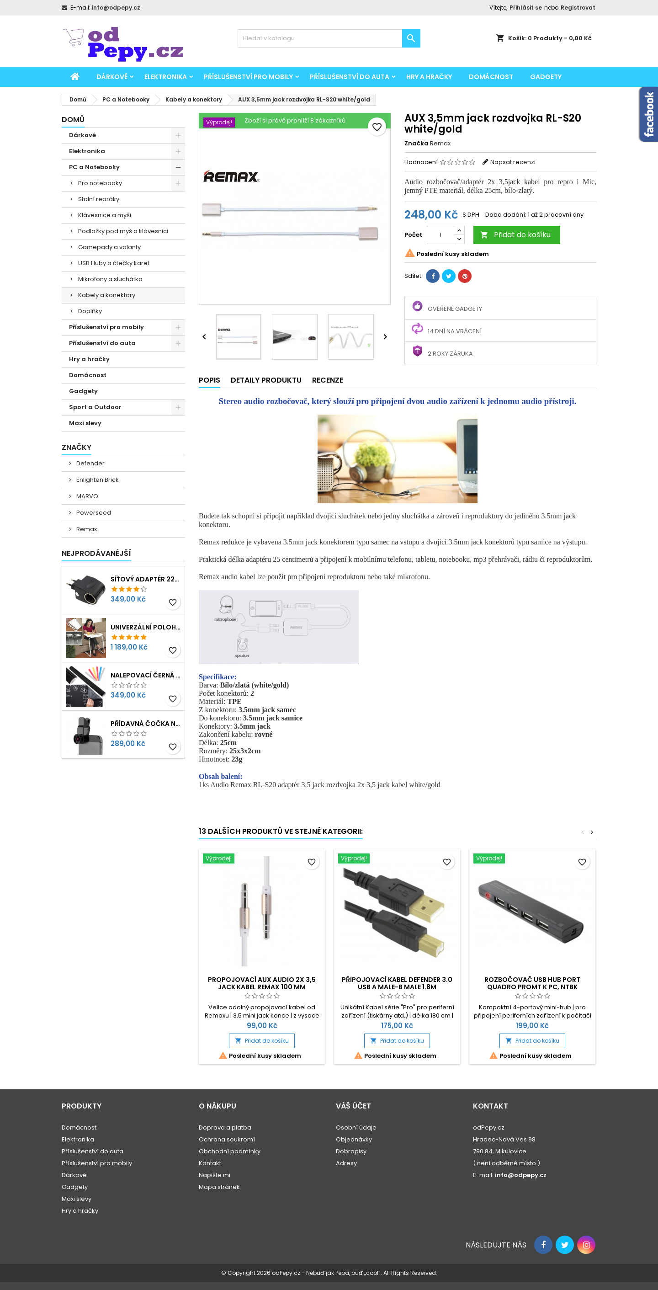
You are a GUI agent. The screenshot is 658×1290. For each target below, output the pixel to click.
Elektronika (165, 76)
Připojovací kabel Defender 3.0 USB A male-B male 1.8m (397, 983)
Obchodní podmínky (229, 1151)
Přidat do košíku (515, 234)
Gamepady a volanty (109, 247)
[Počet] (440, 235)
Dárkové (111, 76)
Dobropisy (351, 1151)
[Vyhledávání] (329, 38)
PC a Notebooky (94, 167)
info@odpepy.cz (116, 7)
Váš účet (353, 1106)
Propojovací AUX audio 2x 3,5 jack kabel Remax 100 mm (262, 983)
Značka (416, 143)
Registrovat (578, 7)
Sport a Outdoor (95, 407)
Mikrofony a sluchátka (110, 279)
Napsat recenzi (513, 162)
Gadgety (546, 76)
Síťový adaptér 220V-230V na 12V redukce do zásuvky (146, 579)
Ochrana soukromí (227, 1139)
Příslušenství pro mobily (248, 76)
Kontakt (210, 1163)
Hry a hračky (429, 76)
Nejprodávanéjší (96, 553)
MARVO (86, 496)
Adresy (346, 1163)
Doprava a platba (225, 1127)
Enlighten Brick (97, 479)
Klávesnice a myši (104, 215)
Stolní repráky (98, 199)
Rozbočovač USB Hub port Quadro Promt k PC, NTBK (532, 983)
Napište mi (214, 1175)
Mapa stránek (219, 1187)
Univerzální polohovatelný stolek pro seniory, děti (146, 627)
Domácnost (491, 76)
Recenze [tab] (327, 380)
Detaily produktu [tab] (266, 380)
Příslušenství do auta (349, 76)
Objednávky (354, 1139)
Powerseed (93, 512)
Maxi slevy (85, 423)
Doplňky (90, 311)
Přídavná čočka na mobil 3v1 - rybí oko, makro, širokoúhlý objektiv (146, 723)
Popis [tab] (209, 380)
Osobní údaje (356, 1127)
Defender (90, 463)
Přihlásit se (525, 7)
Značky (76, 447)
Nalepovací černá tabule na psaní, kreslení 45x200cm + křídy (146, 675)
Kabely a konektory (106, 295)
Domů (73, 119)
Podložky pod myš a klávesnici (123, 231)
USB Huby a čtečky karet (113, 263)
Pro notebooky (100, 183)
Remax (86, 529)
